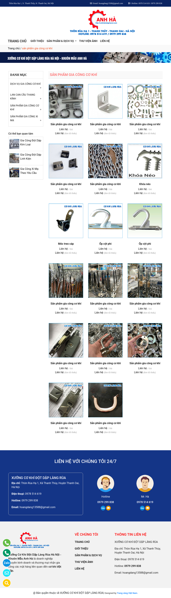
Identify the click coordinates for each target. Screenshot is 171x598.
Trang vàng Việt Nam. (127, 593)
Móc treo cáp (66, 243)
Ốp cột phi (105, 243)
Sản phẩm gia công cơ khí (66, 124)
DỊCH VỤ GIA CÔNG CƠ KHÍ (25, 83)
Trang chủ (14, 48)
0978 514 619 (33, 493)
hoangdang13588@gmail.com (37, 507)
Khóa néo (144, 184)
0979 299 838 (30, 500)
